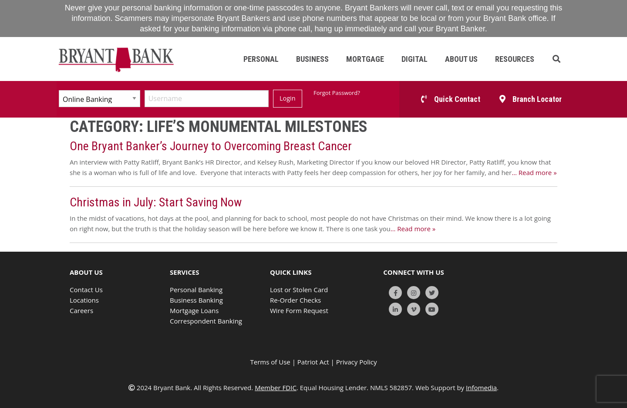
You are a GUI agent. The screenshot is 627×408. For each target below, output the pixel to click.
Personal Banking (196, 289)
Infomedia (481, 387)
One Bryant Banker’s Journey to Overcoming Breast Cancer (211, 146)
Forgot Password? (337, 93)
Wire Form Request (299, 310)
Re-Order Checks (295, 300)
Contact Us (86, 289)
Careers (81, 310)
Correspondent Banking (206, 321)
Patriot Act (313, 361)
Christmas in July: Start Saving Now (156, 202)
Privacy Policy (356, 361)
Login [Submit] (287, 98)
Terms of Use (270, 361)
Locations (84, 300)
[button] (556, 59)
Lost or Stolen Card (299, 289)
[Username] (207, 98)
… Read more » (534, 172)
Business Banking (196, 300)
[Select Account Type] (99, 98)
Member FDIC (276, 387)
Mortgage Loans (194, 310)
